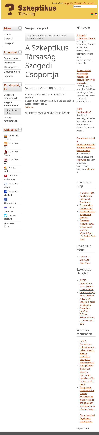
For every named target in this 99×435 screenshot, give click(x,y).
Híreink (7, 34)
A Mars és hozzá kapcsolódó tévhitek (87, 214)
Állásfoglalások (11, 67)
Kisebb (91, 3)
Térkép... (29, 107)
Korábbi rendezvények (10, 119)
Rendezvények (13, 87)
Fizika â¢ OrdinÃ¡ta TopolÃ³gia (85, 259)
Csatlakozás (9, 62)
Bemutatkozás (11, 58)
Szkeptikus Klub (12, 112)
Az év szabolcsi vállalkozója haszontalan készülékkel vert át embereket (86, 76)
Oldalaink (13, 129)
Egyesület (13, 52)
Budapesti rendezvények (10, 96)
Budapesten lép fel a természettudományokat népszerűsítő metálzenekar (86, 144)
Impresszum (83, 428)
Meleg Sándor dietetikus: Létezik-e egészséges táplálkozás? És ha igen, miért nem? (87, 375)
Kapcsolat (8, 76)
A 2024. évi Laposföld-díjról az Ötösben (87, 301)
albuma (90, 169)
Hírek (13, 28)
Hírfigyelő (8, 38)
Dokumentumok (12, 71)
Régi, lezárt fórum (9, 225)
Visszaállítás (80, 3)
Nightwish (81, 159)
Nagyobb (68, 3)
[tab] (20, 28)
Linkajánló (9, 43)
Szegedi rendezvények (11, 104)
